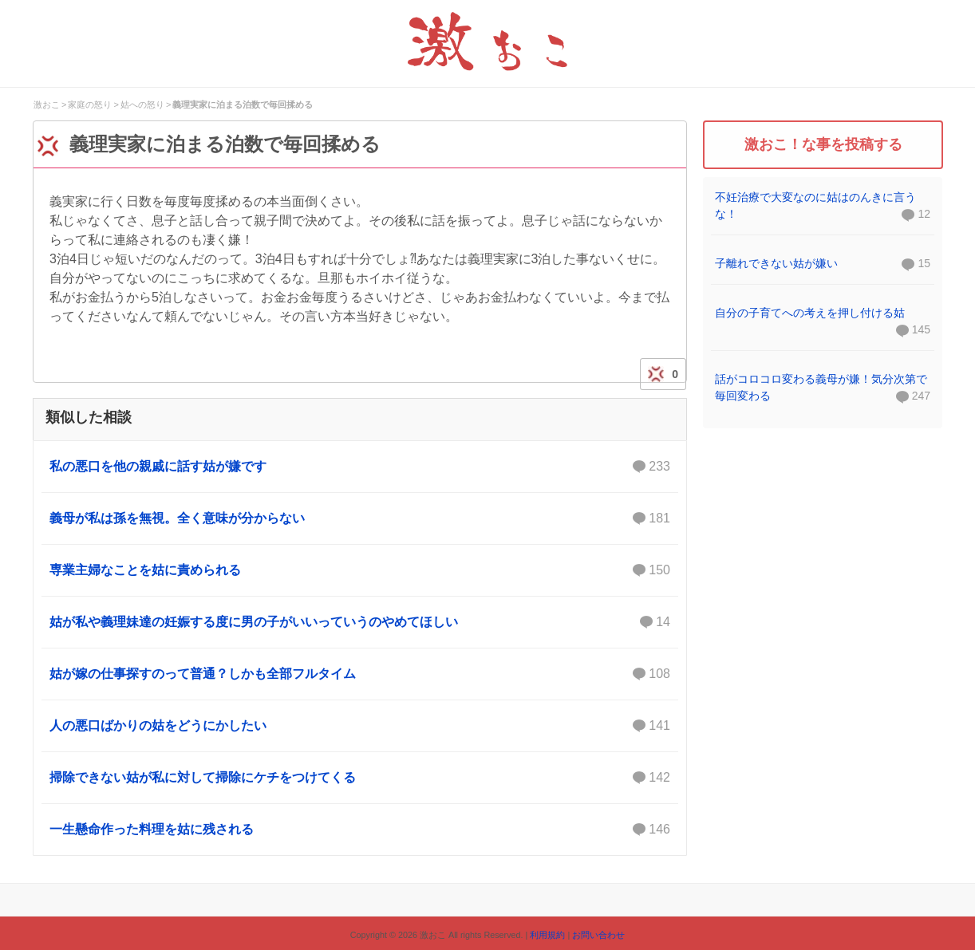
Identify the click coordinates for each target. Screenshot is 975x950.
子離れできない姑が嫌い (776, 263)
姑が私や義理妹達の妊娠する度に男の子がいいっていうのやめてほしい (359, 622)
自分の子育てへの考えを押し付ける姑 (810, 312)
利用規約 (547, 935)
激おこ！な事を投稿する (823, 144)
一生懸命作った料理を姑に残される (359, 829)
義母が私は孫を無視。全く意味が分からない (359, 518)
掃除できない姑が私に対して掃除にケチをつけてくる (359, 777)
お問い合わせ (598, 935)
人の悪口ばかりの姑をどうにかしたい (359, 725)
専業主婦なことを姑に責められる (359, 570)
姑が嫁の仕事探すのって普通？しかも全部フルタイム (359, 674)
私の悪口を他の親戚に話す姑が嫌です (359, 466)
